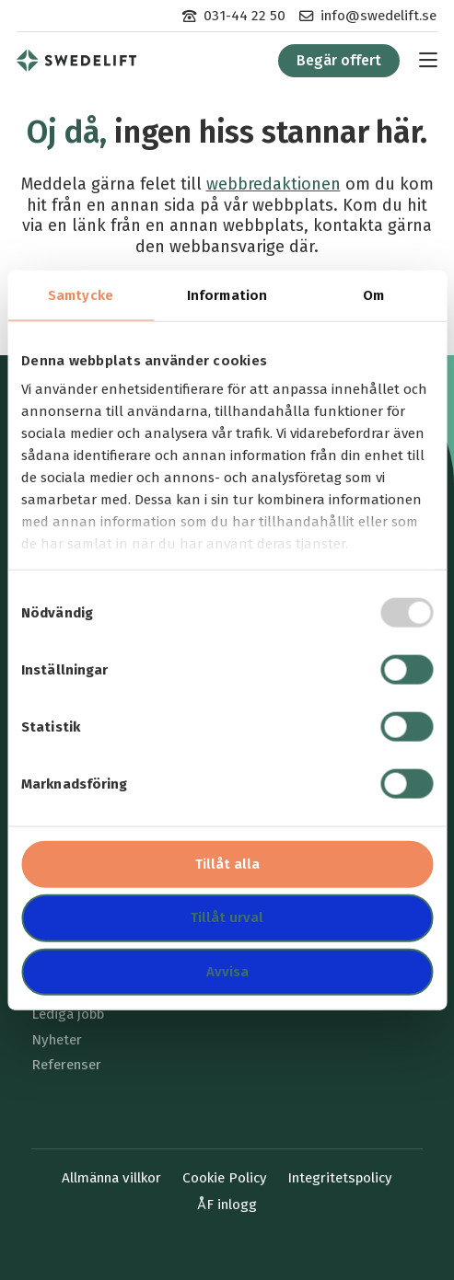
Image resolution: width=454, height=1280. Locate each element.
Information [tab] (227, 294)
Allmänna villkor (111, 1178)
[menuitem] (234, 15)
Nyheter (56, 1040)
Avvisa (227, 971)
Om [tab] (373, 294)
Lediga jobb (67, 1014)
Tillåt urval (227, 917)
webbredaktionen (273, 184)
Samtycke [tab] (80, 294)
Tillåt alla (227, 863)
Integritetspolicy (339, 1178)
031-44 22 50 (244, 15)
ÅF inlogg (227, 1204)
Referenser (66, 1064)
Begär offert (339, 60)
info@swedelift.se (378, 15)
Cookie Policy (224, 1178)
